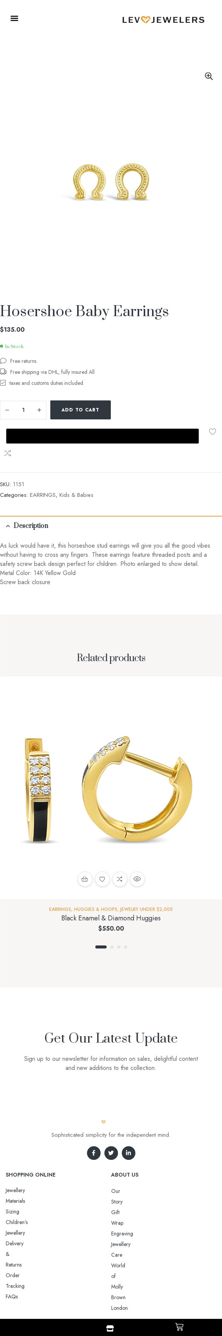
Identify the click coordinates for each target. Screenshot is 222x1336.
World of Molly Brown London (145, 1190)
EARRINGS (43, 451)
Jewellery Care (127, 1179)
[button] (14, 18)
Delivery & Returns (26, 1168)
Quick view (137, 835)
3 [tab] (118, 903)
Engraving (122, 1169)
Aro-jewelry (107, 1291)
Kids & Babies (76, 451)
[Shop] (110, 1328)
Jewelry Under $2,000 (146, 866)
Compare (139, 409)
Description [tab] (31, 483)
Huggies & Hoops (95, 866)
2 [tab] (111, 903)
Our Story (122, 1148)
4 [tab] (125, 903)
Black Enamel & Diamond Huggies (111, 875)
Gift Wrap (122, 1158)
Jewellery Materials (26, 1147)
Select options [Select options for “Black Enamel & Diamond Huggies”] (85, 835)
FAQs (12, 1189)
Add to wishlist (122, 409)
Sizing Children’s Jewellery (35, 1157)
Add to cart (80, 409)
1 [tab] (101, 903)
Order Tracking (23, 1179)
